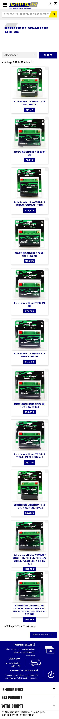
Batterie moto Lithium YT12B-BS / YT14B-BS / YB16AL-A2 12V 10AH (29, 204)
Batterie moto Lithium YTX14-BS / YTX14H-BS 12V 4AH (29, 355)
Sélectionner (20, 55)
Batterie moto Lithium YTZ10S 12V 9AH (29, 305)
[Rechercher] (29, 14)
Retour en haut (43, 635)
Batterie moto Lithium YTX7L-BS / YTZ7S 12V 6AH (29, 103)
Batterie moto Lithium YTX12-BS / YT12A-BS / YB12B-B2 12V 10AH (29, 456)
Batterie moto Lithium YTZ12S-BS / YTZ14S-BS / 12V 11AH (29, 405)
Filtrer (48, 55)
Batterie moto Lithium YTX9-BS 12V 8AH (29, 153)
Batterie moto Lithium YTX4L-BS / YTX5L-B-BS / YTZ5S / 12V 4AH (29, 506)
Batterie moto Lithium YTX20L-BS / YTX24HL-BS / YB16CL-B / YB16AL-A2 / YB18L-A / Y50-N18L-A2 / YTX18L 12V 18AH (29, 559)
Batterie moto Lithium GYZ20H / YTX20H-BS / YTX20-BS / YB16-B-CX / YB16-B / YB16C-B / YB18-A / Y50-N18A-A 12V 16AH (29, 610)
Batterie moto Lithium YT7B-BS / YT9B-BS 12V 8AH (30, 254)
